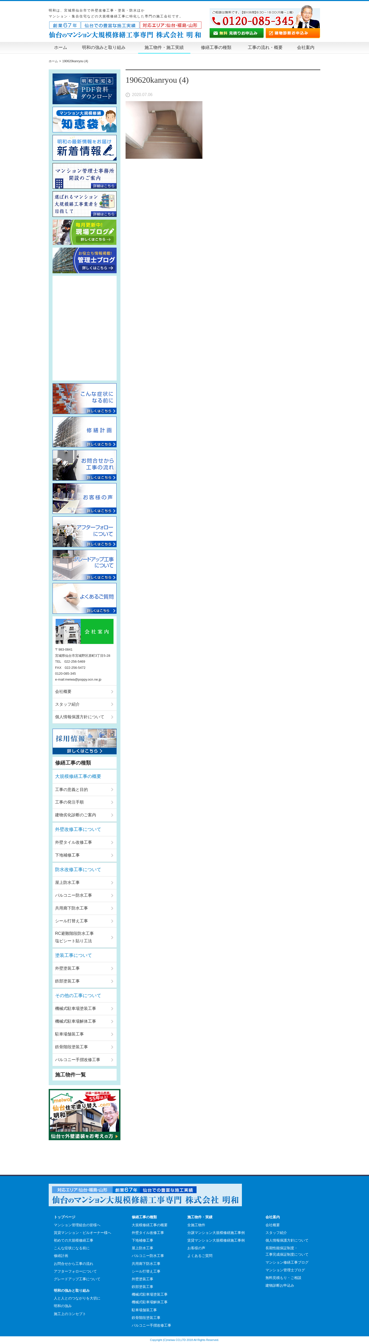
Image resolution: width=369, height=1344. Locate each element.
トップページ (64, 1217)
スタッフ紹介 (67, 704)
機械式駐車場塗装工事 (75, 1008)
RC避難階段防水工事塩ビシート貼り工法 (74, 937)
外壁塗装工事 (67, 968)
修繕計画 (61, 1256)
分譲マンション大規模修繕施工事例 (216, 1233)
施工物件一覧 (70, 1074)
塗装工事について (73, 955)
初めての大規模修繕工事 (73, 1240)
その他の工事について (78, 995)
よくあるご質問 (199, 1256)
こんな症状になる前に (72, 1248)
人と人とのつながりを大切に (77, 1298)
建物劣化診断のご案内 (75, 815)
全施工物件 (196, 1225)
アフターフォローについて (75, 1271)
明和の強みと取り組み (104, 47)
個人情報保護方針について (79, 717)
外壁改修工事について (78, 829)
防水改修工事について (78, 869)
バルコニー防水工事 (73, 895)
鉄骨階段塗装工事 (71, 1047)
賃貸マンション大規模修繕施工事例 (216, 1240)
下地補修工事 (67, 855)
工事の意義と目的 (71, 789)
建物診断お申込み (279, 1285)
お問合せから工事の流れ (73, 1264)
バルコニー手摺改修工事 (77, 1059)
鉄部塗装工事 (67, 981)
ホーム (60, 47)
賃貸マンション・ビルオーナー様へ (82, 1233)
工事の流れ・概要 (265, 47)
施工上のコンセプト (70, 1314)
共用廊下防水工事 (71, 908)
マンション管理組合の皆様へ (77, 1225)
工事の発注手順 (69, 802)
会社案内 (305, 47)
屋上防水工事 (67, 882)
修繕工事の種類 (216, 47)
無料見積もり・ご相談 (283, 1278)
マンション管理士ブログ (285, 1270)
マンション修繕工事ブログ (287, 1262)
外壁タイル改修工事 (73, 842)
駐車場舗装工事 (69, 1034)
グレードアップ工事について (77, 1279)
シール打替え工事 (71, 921)
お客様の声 (196, 1248)
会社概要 (63, 691)
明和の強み (63, 1306)
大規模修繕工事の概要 (78, 776)
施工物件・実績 (199, 1217)
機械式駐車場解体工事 (75, 1021)
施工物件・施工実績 (164, 47)
